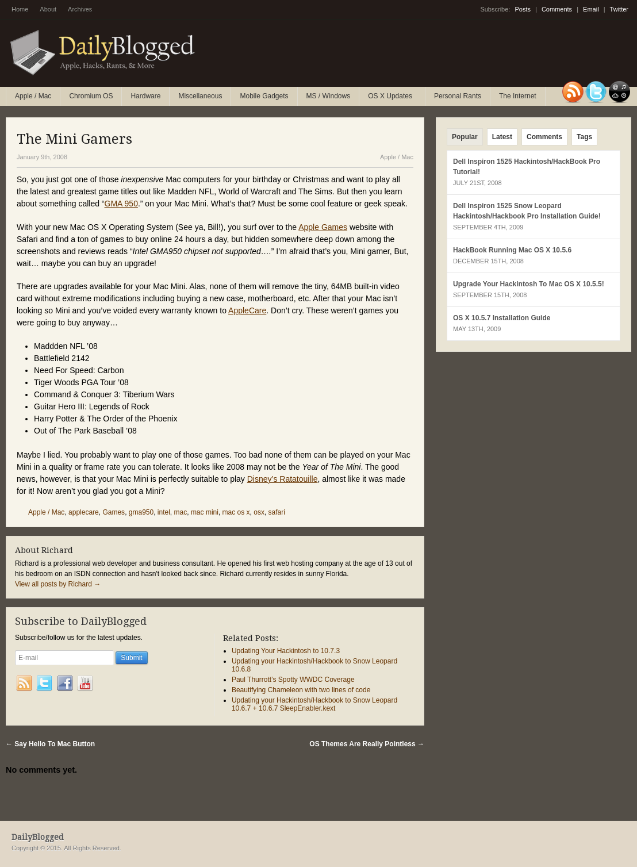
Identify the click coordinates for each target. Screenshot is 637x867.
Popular (465, 137)
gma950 (141, 512)
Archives (80, 9)
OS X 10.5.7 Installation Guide (501, 318)
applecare (83, 512)
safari (276, 512)
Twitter (619, 9)
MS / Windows (328, 96)
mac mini (204, 512)
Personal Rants (457, 96)
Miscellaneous (200, 96)
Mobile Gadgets (264, 96)
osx (259, 512)
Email (591, 9)
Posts (523, 9)
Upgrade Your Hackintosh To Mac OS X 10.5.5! (528, 284)
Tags (584, 137)
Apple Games (322, 227)
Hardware (145, 96)
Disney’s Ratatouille (282, 479)
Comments (557, 9)
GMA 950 (121, 203)
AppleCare (247, 310)
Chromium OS (91, 96)
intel (164, 512)
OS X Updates (390, 99)
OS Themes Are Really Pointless (366, 744)
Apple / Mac (33, 96)
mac (180, 512)
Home (19, 9)
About (48, 9)
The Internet (517, 96)
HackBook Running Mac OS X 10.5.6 (512, 250)
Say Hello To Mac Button (50, 744)
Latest (502, 137)
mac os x (236, 512)
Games (113, 512)
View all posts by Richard (58, 584)
